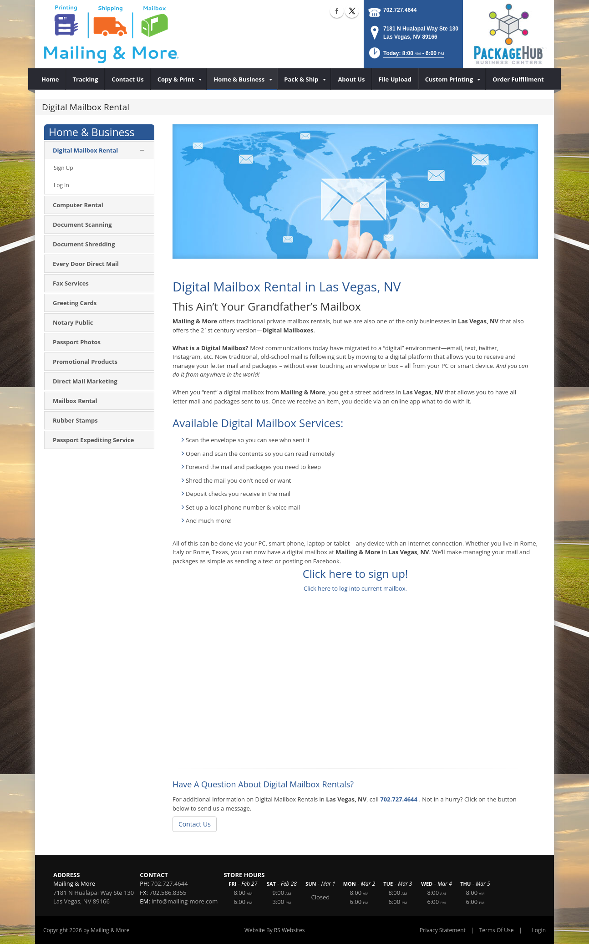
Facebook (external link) (337, 11)
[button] (405, 56)
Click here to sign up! (355, 573)
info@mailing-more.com (185, 901)
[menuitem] (50, 79)
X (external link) (352, 11)
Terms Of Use (496, 930)
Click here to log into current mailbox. (355, 588)
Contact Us (194, 824)
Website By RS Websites (274, 930)
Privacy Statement (443, 930)
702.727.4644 (399, 10)
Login (539, 930)
